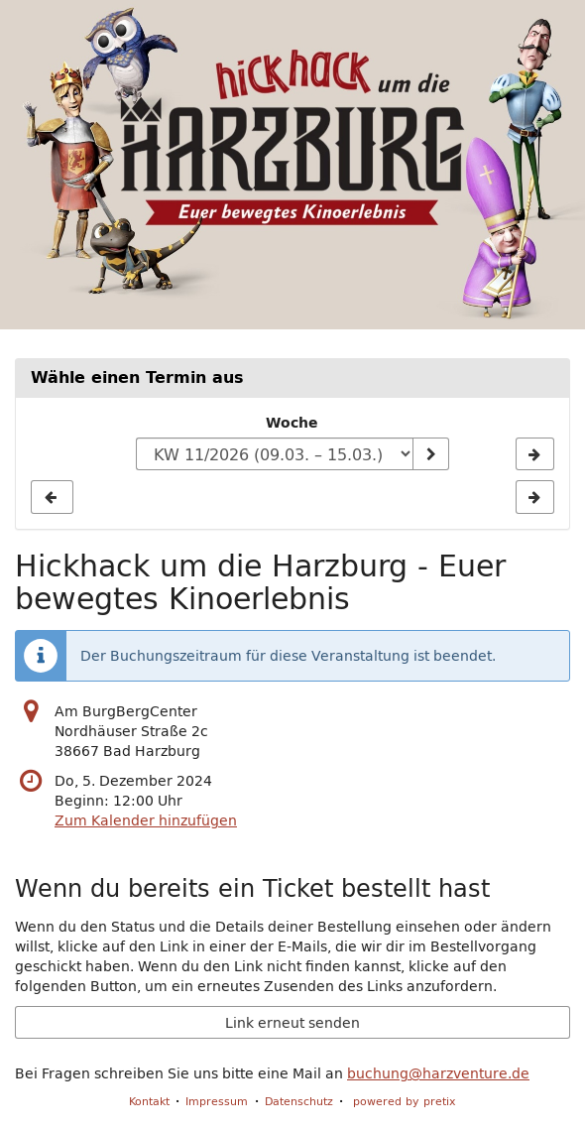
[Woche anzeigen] (430, 454)
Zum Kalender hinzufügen (146, 820)
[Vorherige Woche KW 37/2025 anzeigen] (52, 497)
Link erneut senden (292, 1023)
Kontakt (149, 1100)
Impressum (216, 1100)
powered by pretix (404, 1100)
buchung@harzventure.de (438, 1073)
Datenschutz (299, 1100)
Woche (292, 423)
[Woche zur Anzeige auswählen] (274, 454)
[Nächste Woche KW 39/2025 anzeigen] (535, 454)
